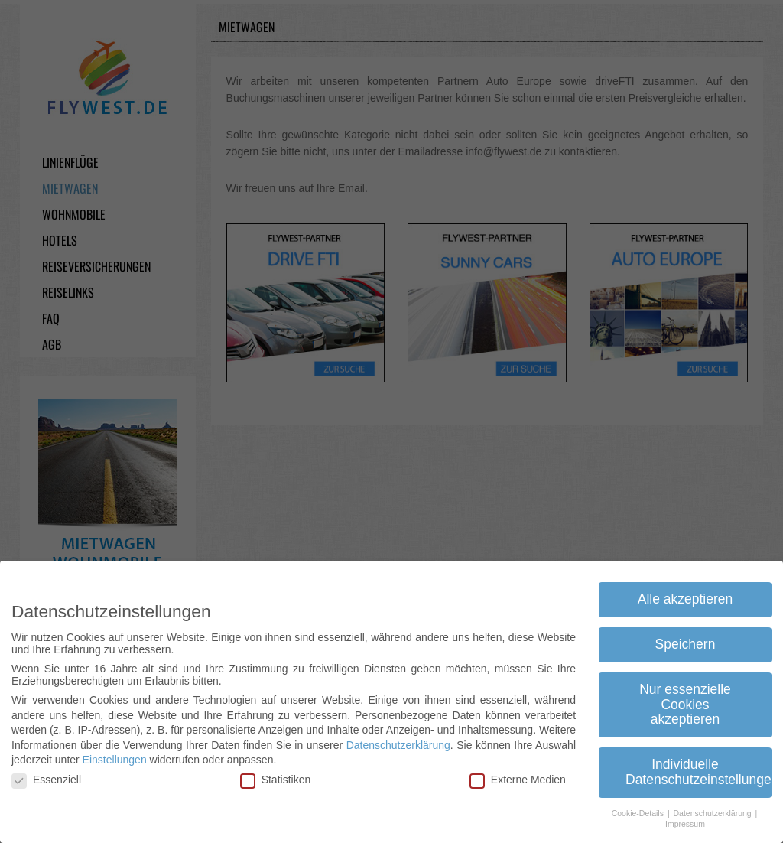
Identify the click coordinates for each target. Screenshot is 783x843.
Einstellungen (115, 759)
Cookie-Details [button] (639, 812)
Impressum (685, 823)
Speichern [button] (685, 644)
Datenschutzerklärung (398, 744)
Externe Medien (517, 779)
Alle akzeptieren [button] (685, 599)
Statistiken (275, 779)
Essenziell (46, 779)
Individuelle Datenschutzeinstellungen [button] (698, 772)
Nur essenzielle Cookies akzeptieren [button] (685, 704)
